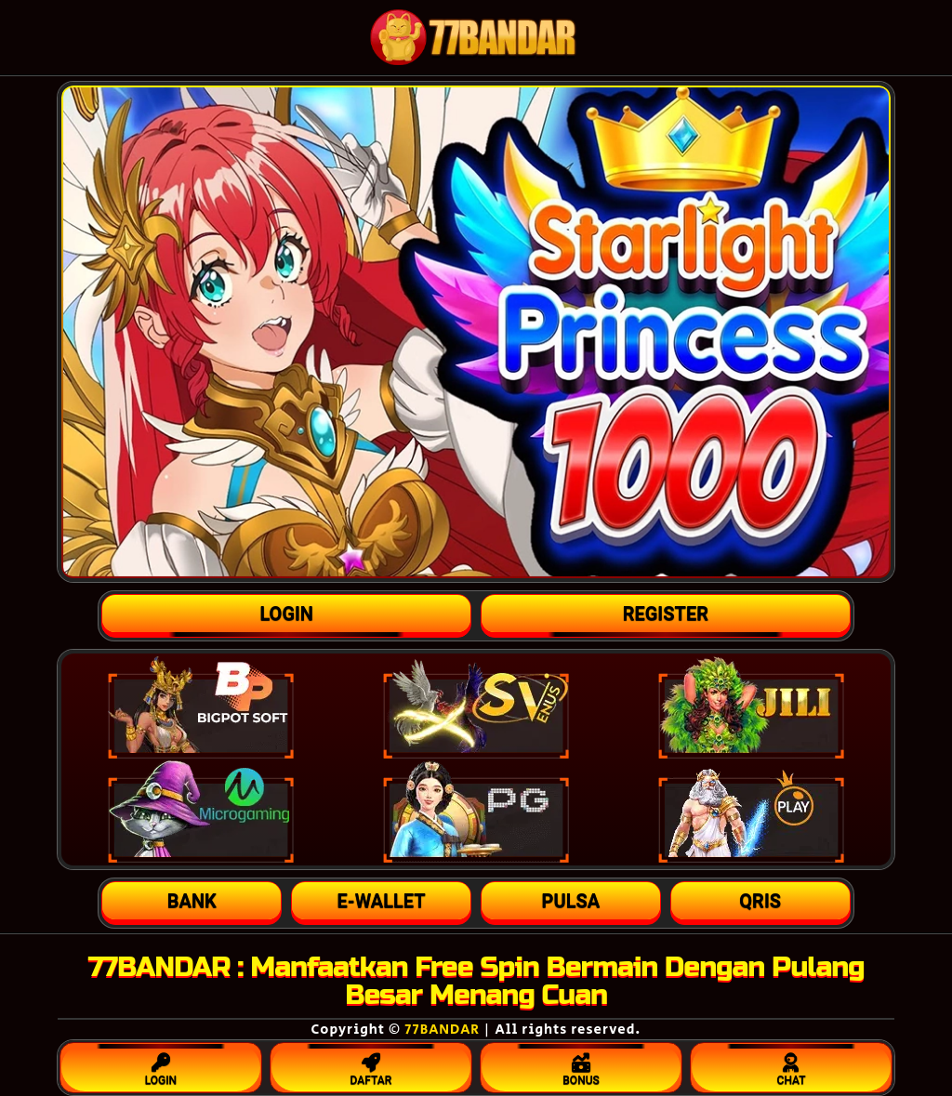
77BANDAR (442, 1029)
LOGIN (160, 1065)
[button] (191, 900)
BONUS (581, 1065)
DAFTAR (370, 1065)
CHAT (791, 1065)
